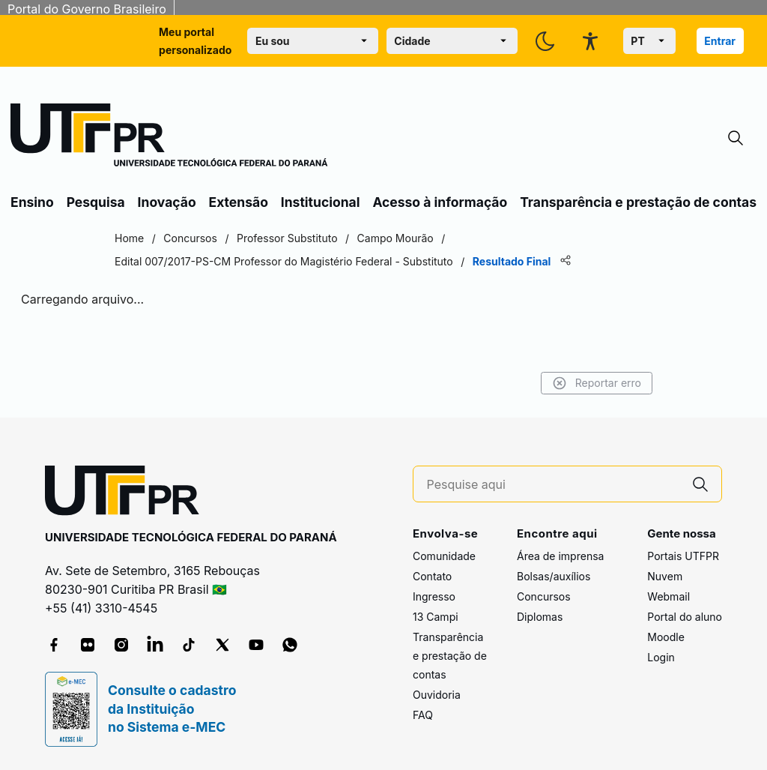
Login (661, 657)
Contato (432, 576)
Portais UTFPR (683, 556)
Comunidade (444, 556)
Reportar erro (596, 383)
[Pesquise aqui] (553, 485)
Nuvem (664, 576)
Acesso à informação (439, 202)
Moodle (666, 637)
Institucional (320, 202)
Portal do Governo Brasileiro (86, 8)
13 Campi (435, 616)
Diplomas (540, 616)
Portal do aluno (684, 616)
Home (129, 238)
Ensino (32, 202)
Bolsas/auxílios (553, 576)
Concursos (544, 596)
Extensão (238, 202)
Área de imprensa (560, 556)
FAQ (423, 715)
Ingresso (434, 596)
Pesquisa (96, 202)
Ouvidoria (437, 694)
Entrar (720, 40)
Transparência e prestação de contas (638, 202)
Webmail (668, 596)
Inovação (167, 202)
